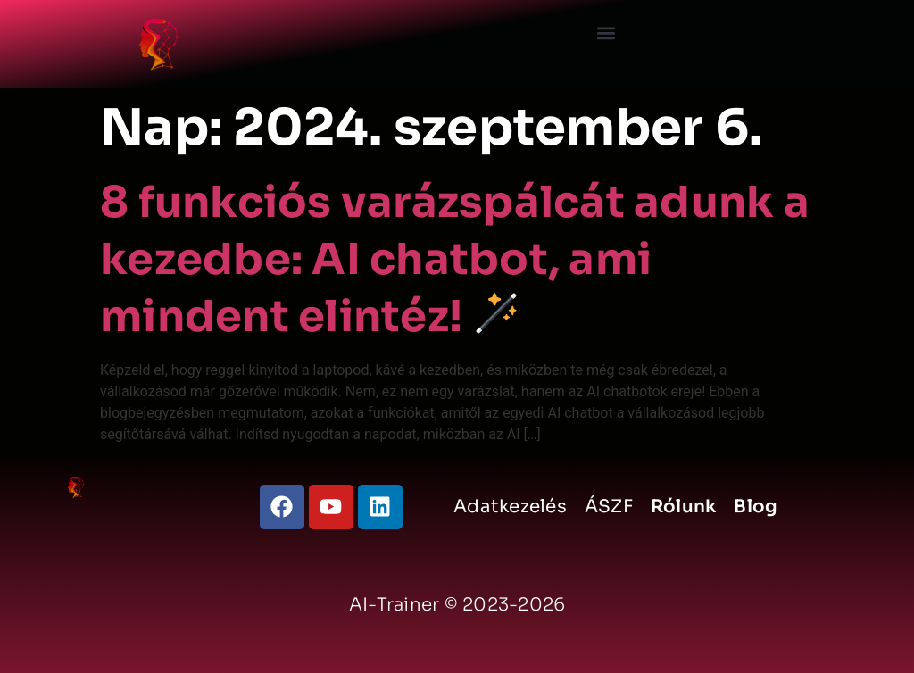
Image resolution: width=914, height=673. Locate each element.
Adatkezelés (510, 506)
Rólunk (684, 506)
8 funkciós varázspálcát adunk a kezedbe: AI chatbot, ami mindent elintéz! (455, 259)
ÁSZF (609, 506)
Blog (755, 506)
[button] (606, 32)
